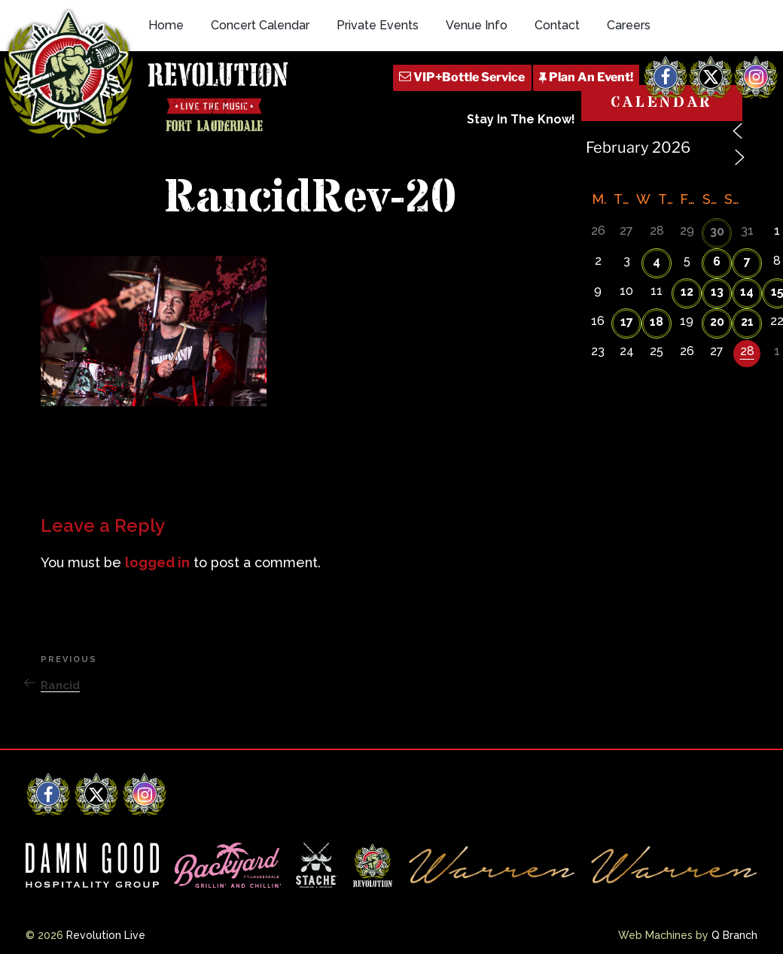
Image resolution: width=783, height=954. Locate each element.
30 (717, 231)
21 (747, 321)
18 (656, 321)
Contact (557, 25)
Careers (628, 25)
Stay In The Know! (521, 119)
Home (166, 25)
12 (687, 291)
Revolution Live (105, 935)
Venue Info (476, 25)
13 (717, 291)
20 (717, 321)
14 (747, 291)
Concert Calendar (260, 25)
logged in (157, 562)
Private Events (378, 25)
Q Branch (734, 935)
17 (626, 321)
